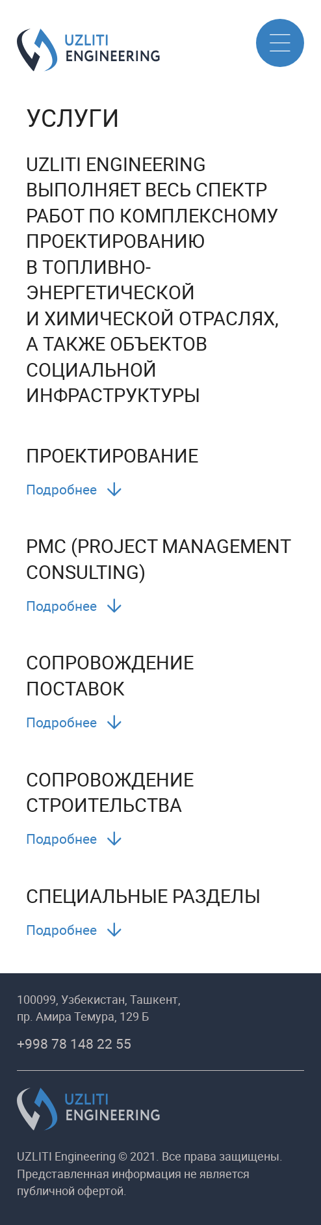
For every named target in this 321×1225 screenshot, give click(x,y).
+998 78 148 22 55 (74, 1043)
